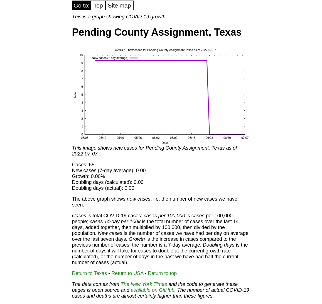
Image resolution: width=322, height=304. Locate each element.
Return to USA (127, 273)
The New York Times (144, 284)
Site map (119, 5)
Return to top (162, 273)
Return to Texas (89, 273)
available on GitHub (152, 290)
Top (98, 5)
